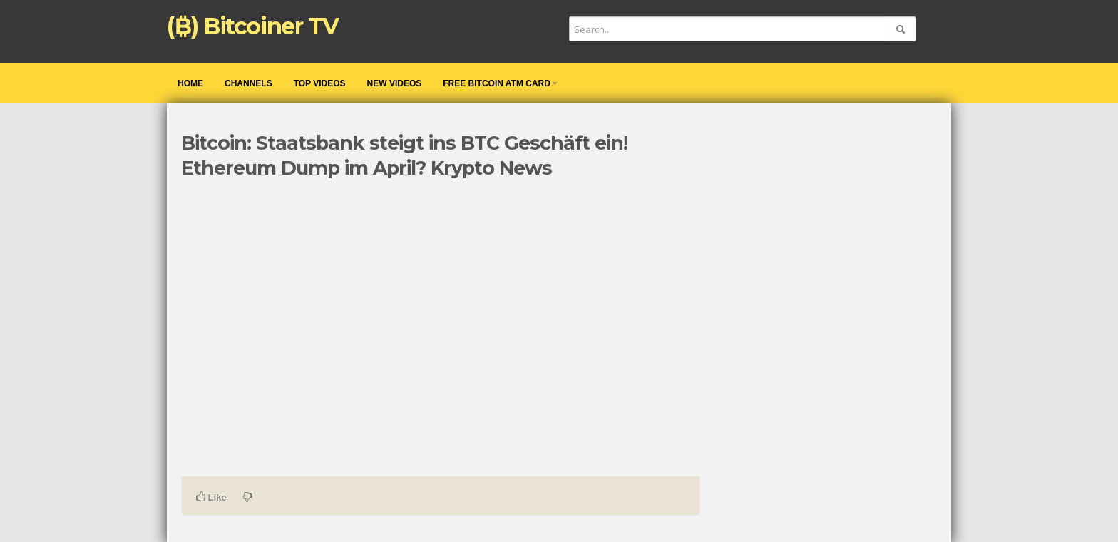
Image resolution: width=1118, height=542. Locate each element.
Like (211, 497)
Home (190, 83)
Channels (248, 83)
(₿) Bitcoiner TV (253, 26)
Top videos (320, 83)
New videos (394, 83)
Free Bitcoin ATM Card (500, 83)
